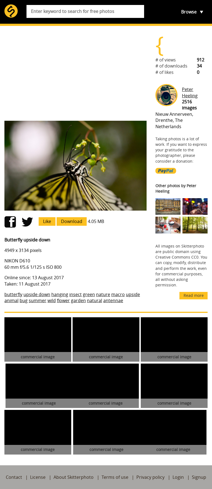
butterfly (13, 294)
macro (118, 294)
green (89, 294)
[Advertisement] (75, 73)
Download (71, 221)
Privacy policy (150, 477)
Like (47, 221)
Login (178, 477)
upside (133, 294)
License (38, 477)
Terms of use (115, 477)
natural (94, 300)
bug (24, 300)
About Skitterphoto (74, 477)
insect (75, 294)
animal (11, 300)
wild (51, 300)
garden (78, 300)
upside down (36, 294)
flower (63, 300)
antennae (113, 300)
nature (103, 294)
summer (37, 300)
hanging (59, 294)
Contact (14, 477)
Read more (194, 295)
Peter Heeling (190, 92)
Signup (199, 477)
